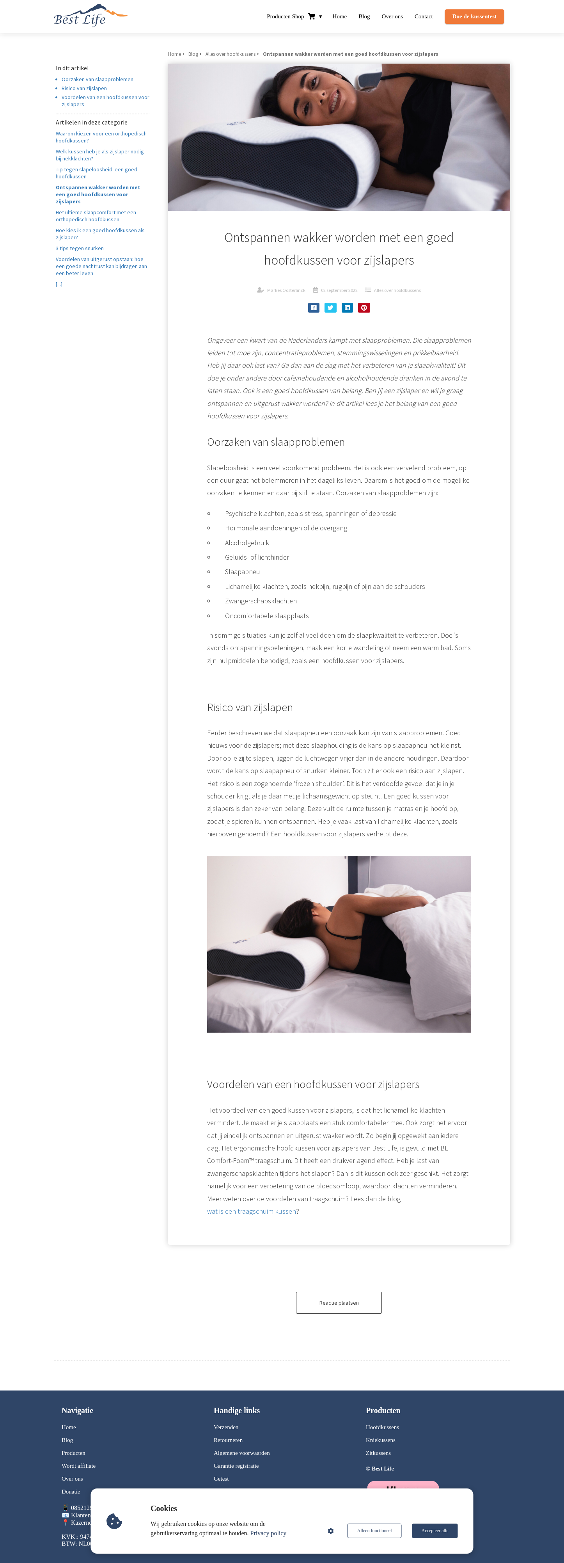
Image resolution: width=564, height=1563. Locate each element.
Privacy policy (268, 1533)
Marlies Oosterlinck (286, 290)
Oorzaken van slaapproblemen (97, 79)
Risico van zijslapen (84, 88)
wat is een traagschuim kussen (251, 1211)
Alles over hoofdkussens (397, 290)
